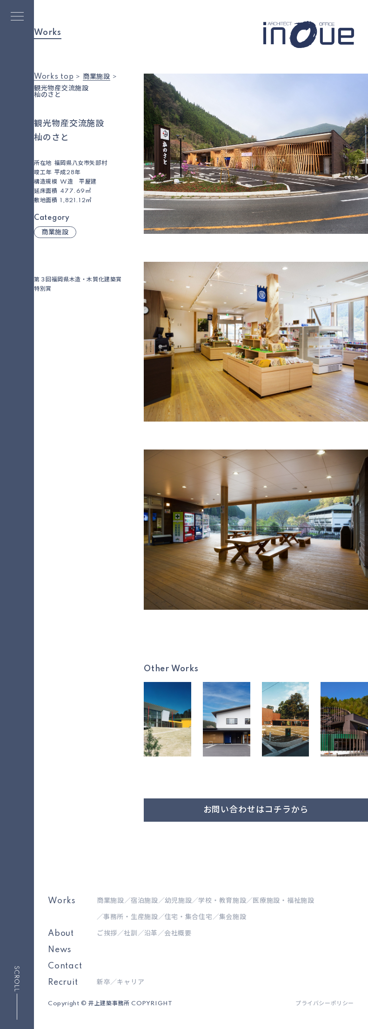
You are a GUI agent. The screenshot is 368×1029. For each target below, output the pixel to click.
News (60, 950)
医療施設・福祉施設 (283, 901)
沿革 (151, 933)
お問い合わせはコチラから (256, 810)
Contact (65, 966)
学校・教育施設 (222, 901)
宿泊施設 (144, 901)
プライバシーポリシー (324, 1004)
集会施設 (233, 917)
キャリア (130, 982)
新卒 (103, 982)
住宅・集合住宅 (189, 917)
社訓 (130, 933)
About (61, 933)
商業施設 (55, 232)
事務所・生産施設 (130, 917)
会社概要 (178, 933)
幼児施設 (178, 901)
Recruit (63, 982)
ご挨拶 (107, 933)
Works (62, 901)
